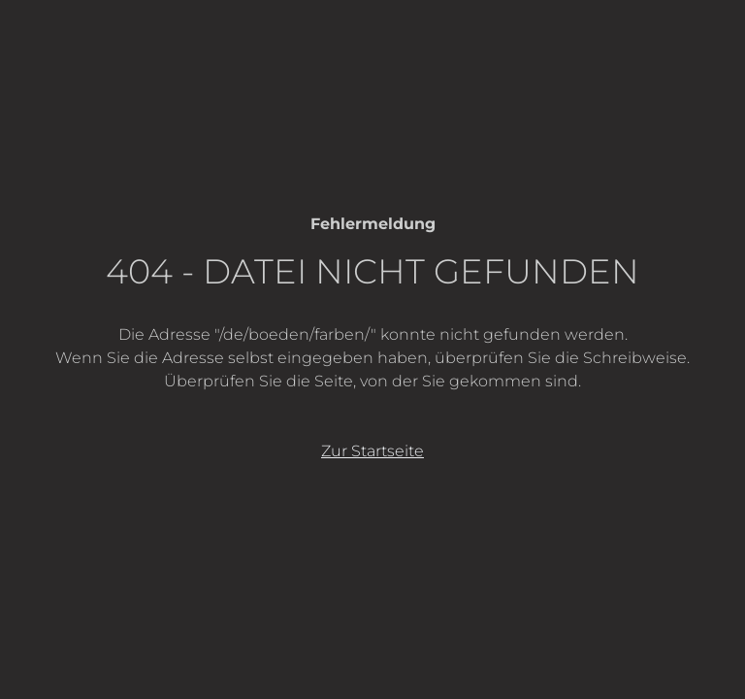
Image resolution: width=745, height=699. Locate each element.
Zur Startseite (372, 451)
